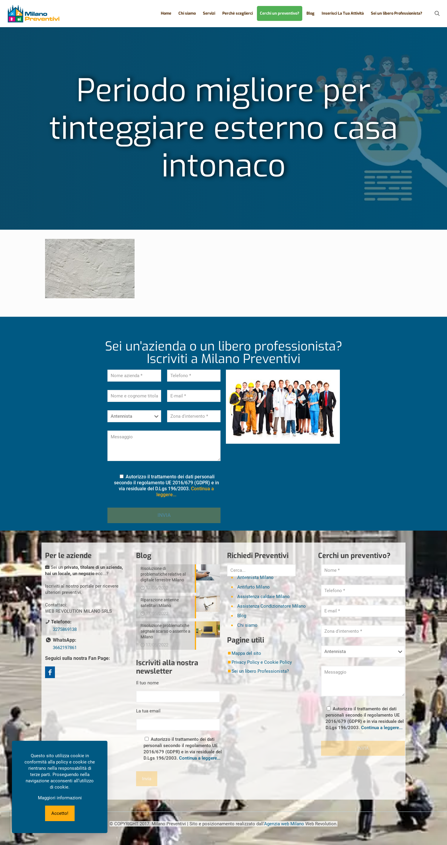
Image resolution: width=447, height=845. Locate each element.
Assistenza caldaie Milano (263, 596)
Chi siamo (247, 625)
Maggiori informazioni (60, 798)
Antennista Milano (255, 577)
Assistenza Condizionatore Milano (271, 606)
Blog (241, 615)
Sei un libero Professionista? (260, 671)
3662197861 (65, 647)
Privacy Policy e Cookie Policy (262, 662)
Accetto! (59, 813)
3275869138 (65, 629)
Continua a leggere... (200, 758)
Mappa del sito (246, 653)
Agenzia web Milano (284, 823)
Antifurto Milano (253, 587)
